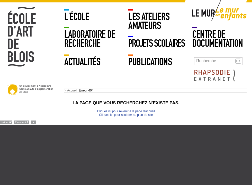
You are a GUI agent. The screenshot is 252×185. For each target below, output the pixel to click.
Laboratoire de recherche (89, 39)
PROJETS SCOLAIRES (156, 43)
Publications (150, 62)
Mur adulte (203, 14)
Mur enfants (231, 14)
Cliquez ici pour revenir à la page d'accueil (126, 111)
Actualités (82, 62)
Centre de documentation (217, 39)
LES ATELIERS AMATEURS (148, 21)
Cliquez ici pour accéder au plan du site (126, 115)
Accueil (72, 90)
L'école (76, 17)
